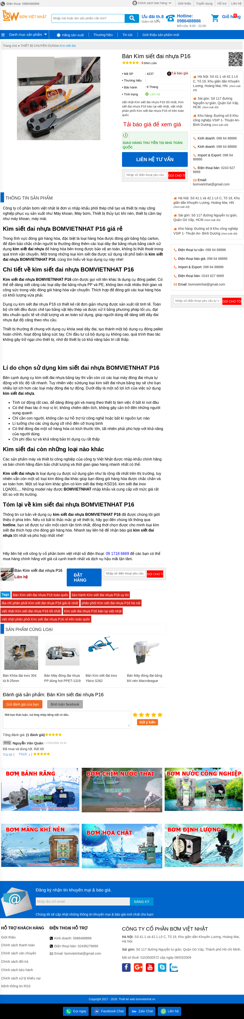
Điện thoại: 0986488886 (19, 3)
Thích (21, 754)
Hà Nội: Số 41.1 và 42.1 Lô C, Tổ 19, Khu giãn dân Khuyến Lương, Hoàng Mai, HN (206, 202)
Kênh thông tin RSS (15, 986)
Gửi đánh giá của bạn (22, 704)
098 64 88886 (226, 138)
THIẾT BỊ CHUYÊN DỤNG (38, 45)
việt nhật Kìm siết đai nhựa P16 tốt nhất (31, 611)
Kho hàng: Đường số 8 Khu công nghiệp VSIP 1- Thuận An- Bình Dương (216, 120)
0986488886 (82, 938)
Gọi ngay (75, 1011)
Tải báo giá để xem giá (152, 124)
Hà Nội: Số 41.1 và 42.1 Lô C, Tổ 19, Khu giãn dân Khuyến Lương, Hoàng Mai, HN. (217, 83)
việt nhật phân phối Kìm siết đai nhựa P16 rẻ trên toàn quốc (46, 619)
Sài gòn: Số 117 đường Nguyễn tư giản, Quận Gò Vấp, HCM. (216, 103)
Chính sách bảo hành (17, 970)
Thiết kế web (127, 999)
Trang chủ (10, 45)
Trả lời (7, 755)
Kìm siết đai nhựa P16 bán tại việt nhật (93, 611)
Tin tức (127, 35)
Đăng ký (141, 902)
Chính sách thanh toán (18, 945)
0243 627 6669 (213, 276)
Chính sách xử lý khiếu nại (21, 978)
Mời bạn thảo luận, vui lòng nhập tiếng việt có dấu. (67, 719)
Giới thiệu (184, 3)
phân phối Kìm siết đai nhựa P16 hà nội (111, 603)
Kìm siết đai (68, 45)
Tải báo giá (177, 73)
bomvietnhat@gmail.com (211, 184)
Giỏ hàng (231, 16)
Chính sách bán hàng (152, 3)
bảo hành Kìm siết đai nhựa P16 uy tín (100, 595)
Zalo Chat (142, 1011)
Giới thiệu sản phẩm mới (160, 35)
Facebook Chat (108, 1011)
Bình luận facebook (65, 704)
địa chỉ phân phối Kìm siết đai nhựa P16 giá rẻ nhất (40, 603)
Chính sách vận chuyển (18, 953)
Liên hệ (236, 3)
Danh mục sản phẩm (25, 34)
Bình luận (149, 63)
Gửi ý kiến (147, 722)
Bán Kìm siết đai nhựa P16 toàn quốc (40, 595)
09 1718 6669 (117, 554)
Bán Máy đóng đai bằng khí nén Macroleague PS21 (144, 681)
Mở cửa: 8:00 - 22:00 (193, 21)
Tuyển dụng (204, 3)
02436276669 (88, 946)
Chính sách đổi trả (14, 961)
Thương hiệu (103, 35)
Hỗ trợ (222, 3)
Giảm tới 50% (153, 18)
